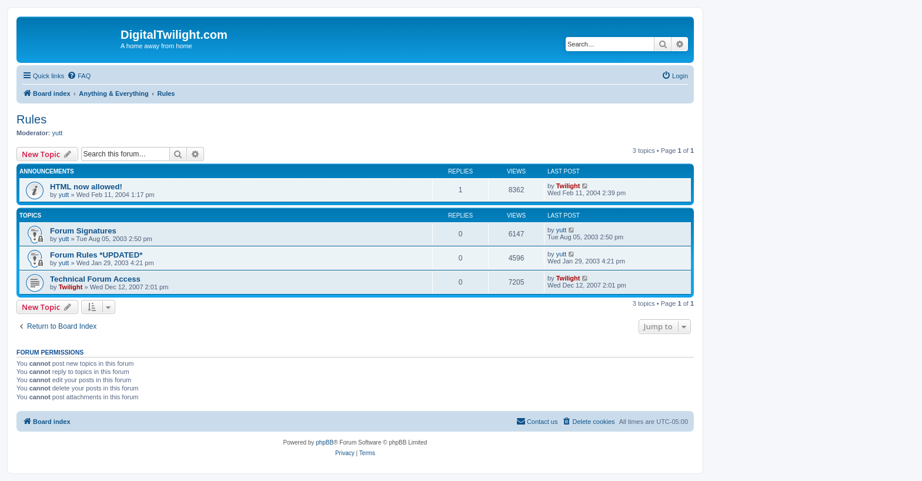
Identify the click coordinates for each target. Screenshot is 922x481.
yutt (57, 132)
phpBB (324, 442)
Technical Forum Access (95, 279)
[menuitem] (79, 76)
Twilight (568, 185)
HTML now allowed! (86, 186)
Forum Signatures (83, 230)
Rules (31, 119)
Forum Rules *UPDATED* (96, 254)
